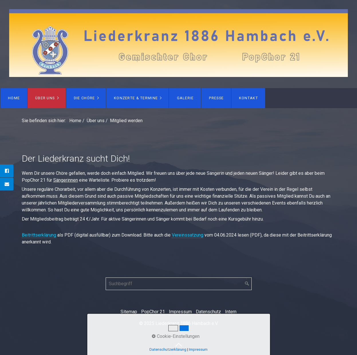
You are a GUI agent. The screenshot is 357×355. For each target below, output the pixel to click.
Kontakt (248, 98)
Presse (216, 98)
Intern (230, 311)
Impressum (180, 311)
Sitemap (129, 311)
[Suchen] (247, 283)
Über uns (45, 98)
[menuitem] (13, 98)
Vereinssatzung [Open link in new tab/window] (187, 235)
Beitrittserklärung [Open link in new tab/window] (39, 235)
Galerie (185, 98)
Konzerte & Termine (136, 98)
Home (14, 98)
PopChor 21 (153, 311)
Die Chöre (84, 98)
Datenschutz (208, 311)
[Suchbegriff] (179, 283)
